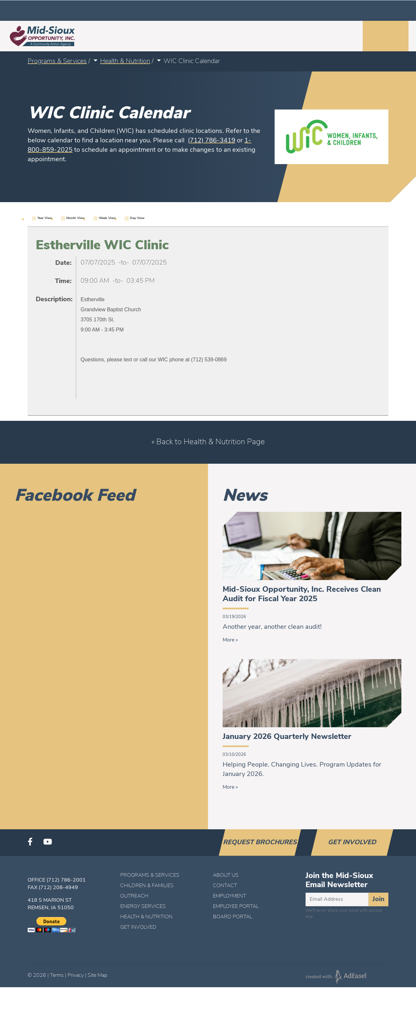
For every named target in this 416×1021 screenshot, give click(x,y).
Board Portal (232, 917)
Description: (54, 299)
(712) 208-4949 (58, 887)
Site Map (97, 975)
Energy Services (143, 906)
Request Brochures (260, 842)
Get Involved (352, 842)
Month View (75, 218)
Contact (225, 885)
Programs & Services (57, 61)
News (245, 496)
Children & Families (147, 885)
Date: (63, 263)
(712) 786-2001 (66, 880)
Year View (44, 218)
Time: (63, 281)
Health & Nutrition (125, 61)
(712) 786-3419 (211, 140)
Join (378, 899)
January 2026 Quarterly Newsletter (287, 737)
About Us (226, 875)
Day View (137, 218)
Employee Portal (236, 906)
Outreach (134, 896)
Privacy (76, 975)
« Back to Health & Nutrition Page (208, 442)
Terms (57, 975)
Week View (107, 218)
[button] (95, 61)
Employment (229, 896)
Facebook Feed (75, 496)
